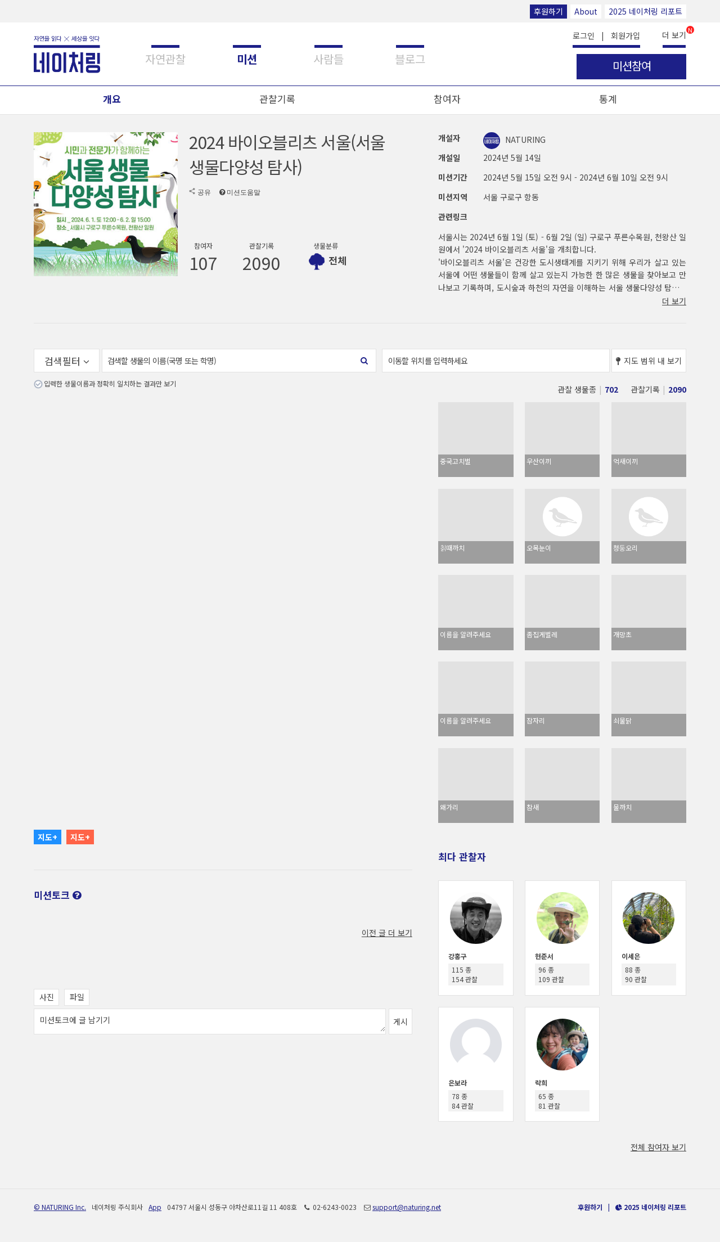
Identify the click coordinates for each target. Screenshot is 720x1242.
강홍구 (457, 956)
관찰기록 (277, 99)
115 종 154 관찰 (465, 974)
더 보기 (674, 34)
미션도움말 (243, 192)
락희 (541, 1082)
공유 (204, 192)
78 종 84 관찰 (463, 1100)
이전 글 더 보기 (387, 932)
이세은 (631, 956)
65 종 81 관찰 (549, 1100)
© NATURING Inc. (60, 1207)
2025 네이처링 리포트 (645, 11)
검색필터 (66, 361)
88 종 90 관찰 (636, 974)
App (154, 1207)
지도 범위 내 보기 (649, 360)
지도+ (47, 837)
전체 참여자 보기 (658, 1147)
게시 (400, 1021)
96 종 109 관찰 (551, 974)
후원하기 (548, 11)
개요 (112, 99)
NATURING (514, 139)
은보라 (457, 1082)
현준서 (544, 956)
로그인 (584, 35)
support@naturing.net (406, 1207)
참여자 (447, 99)
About (585, 11)
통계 (608, 99)
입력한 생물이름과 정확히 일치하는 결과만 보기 (110, 383)
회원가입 (625, 35)
